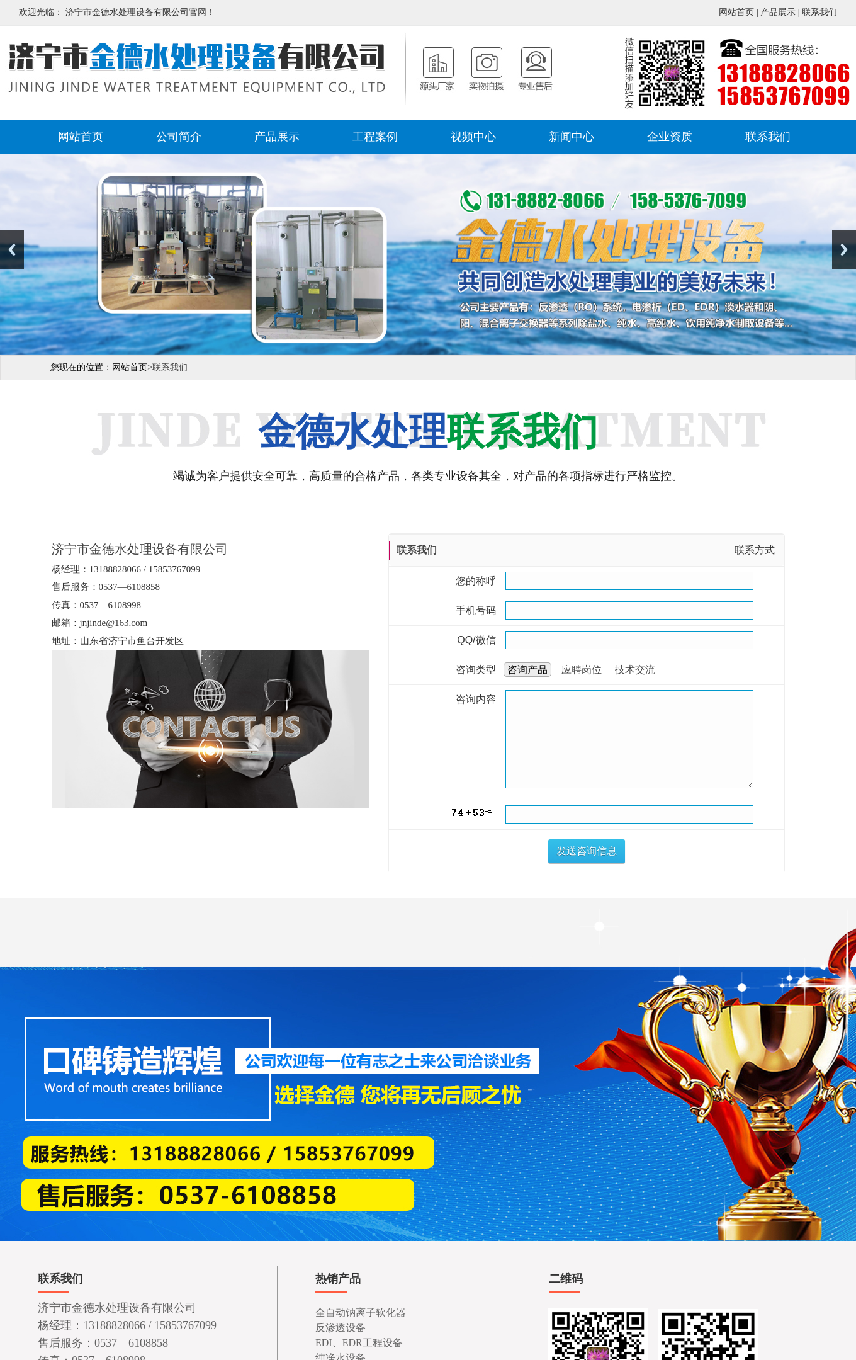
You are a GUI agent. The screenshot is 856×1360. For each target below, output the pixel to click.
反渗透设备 (340, 1327)
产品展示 (778, 12)
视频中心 (473, 136)
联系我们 (819, 12)
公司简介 (178, 136)
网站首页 (736, 12)
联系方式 (755, 550)
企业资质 (669, 136)
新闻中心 (571, 136)
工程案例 (375, 136)
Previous (12, 249)
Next (844, 249)
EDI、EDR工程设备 (359, 1342)
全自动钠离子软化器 (360, 1312)
